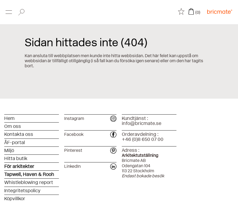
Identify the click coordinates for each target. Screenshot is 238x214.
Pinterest (90, 150)
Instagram (90, 118)
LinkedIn (90, 166)
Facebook (90, 134)
